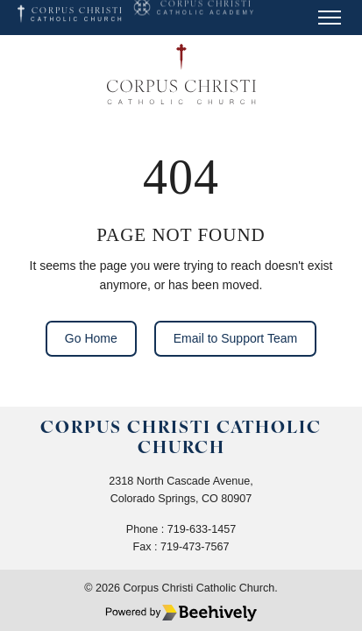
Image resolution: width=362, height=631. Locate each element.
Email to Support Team (235, 338)
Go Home (91, 338)
